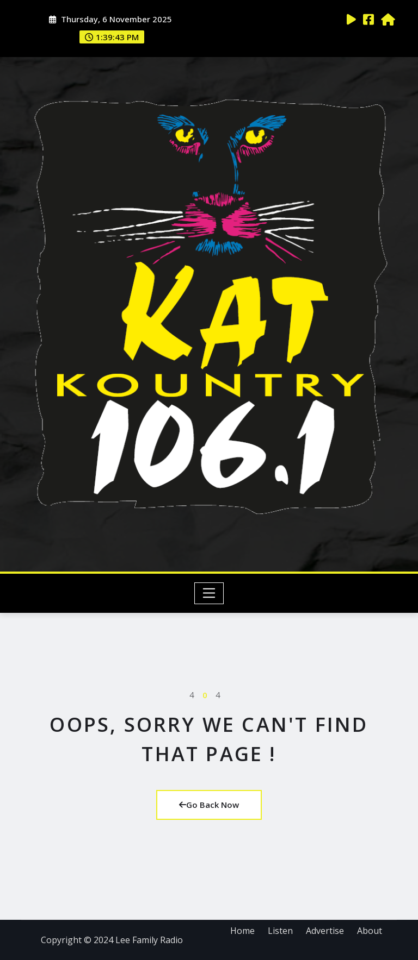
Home (242, 931)
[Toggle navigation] (209, 593)
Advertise (325, 931)
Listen (280, 931)
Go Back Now (209, 804)
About (369, 931)
